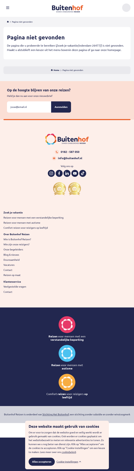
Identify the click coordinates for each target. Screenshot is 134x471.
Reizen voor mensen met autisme (21, 222)
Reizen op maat (12, 275)
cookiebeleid (69, 452)
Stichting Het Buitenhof (55, 414)
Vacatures (8, 265)
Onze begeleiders (13, 249)
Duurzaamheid (11, 259)
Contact (7, 270)
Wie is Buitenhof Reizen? (17, 239)
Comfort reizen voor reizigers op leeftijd (25, 227)
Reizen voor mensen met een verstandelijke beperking (33, 217)
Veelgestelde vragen (14, 286)
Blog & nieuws (11, 254)
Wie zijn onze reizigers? (16, 244)
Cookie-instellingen (67, 461)
